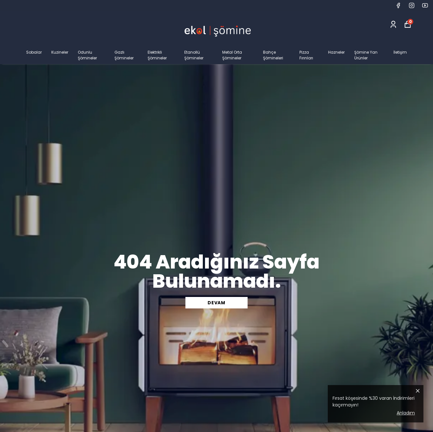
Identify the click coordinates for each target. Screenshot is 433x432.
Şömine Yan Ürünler (366, 55)
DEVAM (216, 302)
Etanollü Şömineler (193, 55)
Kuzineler (59, 52)
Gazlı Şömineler (124, 55)
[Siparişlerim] (393, 24)
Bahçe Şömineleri (273, 55)
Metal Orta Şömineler (232, 55)
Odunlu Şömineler (87, 55)
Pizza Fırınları (306, 55)
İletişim (400, 52)
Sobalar (34, 52)
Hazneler (336, 52)
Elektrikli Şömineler (157, 55)
